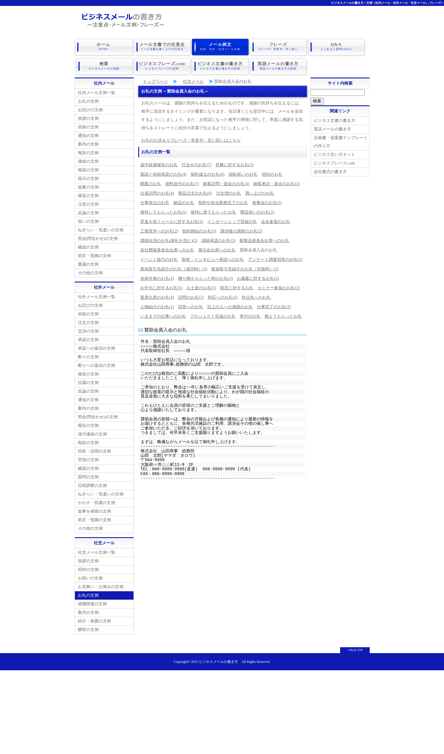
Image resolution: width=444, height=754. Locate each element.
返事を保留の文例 (94, 509)
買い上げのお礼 (259, 191)
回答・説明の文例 (94, 449)
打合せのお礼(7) (196, 163)
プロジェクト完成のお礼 (213, 314)
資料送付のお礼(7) (182, 182)
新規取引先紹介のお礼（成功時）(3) (173, 267)
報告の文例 (88, 150)
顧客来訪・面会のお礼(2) (276, 182)
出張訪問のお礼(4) (157, 191)
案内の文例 (88, 142)
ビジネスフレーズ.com (162, 64)
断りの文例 (88, 355)
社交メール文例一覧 (96, 550)
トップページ (155, 79)
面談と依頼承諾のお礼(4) (163, 172)
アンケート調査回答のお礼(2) (275, 257)
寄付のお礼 (250, 314)
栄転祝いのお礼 (243, 172)
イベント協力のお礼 (159, 257)
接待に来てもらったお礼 (213, 210)
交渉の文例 (88, 329)
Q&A (336, 46)
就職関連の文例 (92, 602)
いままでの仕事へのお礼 (163, 314)
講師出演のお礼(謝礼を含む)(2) (169, 238)
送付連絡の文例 (92, 432)
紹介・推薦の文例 (94, 619)
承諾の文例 (88, 337)
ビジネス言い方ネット (334, 152)
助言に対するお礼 (236, 286)
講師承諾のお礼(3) (218, 238)
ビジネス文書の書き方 (220, 64)
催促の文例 (88, 193)
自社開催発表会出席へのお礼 (167, 248)
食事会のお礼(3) (267, 200)
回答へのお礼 (190, 305)
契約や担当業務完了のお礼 (223, 200)
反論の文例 (88, 211)
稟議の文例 (88, 262)
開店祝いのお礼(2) (257, 210)
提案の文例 (88, 185)
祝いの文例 (88, 219)
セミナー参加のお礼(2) (279, 286)
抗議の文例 (88, 380)
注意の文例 (88, 202)
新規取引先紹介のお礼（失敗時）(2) (244, 267)
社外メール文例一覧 (96, 295)
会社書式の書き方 (330, 169)
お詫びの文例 (90, 108)
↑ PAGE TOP (355, 648)
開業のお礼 (150, 182)
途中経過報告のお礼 (159, 163)
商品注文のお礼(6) (195, 191)
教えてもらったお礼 (283, 314)
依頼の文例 (88, 125)
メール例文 (220, 46)
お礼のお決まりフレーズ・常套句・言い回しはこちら (191, 138)
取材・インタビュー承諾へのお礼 (213, 257)
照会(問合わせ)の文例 (98, 236)
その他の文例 (90, 271)
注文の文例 (88, 320)
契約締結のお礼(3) (199, 229)
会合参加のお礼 (275, 219)
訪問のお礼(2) (191, 295)
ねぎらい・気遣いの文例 (100, 228)
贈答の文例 (88, 627)
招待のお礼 (272, 172)
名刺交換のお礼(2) (157, 276)
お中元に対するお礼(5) (161, 286)
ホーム (103, 46)
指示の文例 (88, 176)
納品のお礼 (183, 200)
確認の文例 (88, 245)
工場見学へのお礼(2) (159, 229)
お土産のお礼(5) (201, 286)
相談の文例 (88, 168)
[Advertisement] (222, 709)
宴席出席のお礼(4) (157, 295)
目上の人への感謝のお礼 (230, 305)
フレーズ (278, 46)
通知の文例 (88, 133)
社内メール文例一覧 (96, 90)
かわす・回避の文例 (96, 500)
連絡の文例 (88, 159)
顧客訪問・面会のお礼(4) (226, 182)
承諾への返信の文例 (96, 346)
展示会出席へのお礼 (217, 248)
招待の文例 (88, 567)
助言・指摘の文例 (94, 253)
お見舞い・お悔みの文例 (100, 584)
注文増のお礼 (228, 191)
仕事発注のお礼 (154, 200)
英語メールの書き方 (278, 64)
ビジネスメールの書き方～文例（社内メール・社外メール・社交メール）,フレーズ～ (387, 2)
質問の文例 (88, 475)
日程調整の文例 (92, 483)
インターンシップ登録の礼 (232, 219)
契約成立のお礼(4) (207, 172)
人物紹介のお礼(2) (157, 305)
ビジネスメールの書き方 (218, 660)
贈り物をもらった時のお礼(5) (205, 276)
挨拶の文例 (88, 116)
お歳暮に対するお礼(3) (258, 276)
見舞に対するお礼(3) (234, 163)
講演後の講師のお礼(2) (241, 229)
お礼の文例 (88, 99)
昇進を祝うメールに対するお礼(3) (171, 219)
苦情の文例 (88, 458)
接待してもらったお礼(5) (163, 210)
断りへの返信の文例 (96, 363)
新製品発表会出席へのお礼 (264, 238)
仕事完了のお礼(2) (274, 305)
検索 (104, 64)
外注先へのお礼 (256, 295)
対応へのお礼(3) (222, 295)
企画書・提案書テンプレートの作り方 (341, 139)
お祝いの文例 (90, 576)
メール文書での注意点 (162, 46)
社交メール (193, 79)
